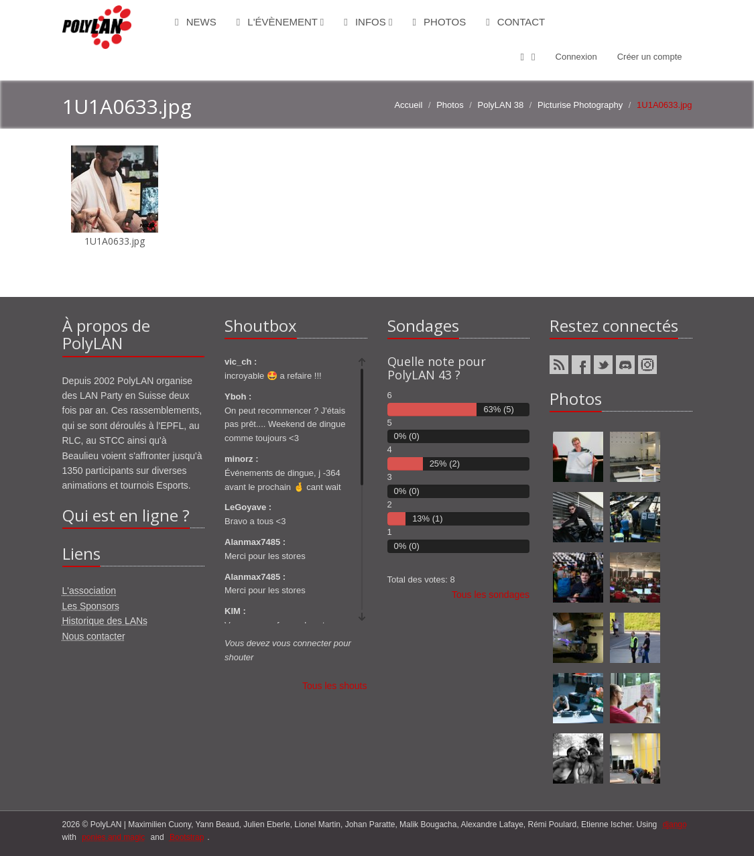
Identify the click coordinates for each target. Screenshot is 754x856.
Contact (515, 21)
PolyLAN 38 (501, 105)
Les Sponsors (91, 606)
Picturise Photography (580, 105)
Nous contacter (93, 636)
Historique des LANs (105, 620)
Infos (368, 21)
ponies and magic (113, 837)
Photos (439, 21)
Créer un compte (649, 57)
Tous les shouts (334, 685)
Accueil (408, 105)
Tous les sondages (490, 594)
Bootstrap (187, 837)
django (675, 824)
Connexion (576, 57)
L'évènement (280, 21)
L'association (89, 590)
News (195, 21)
